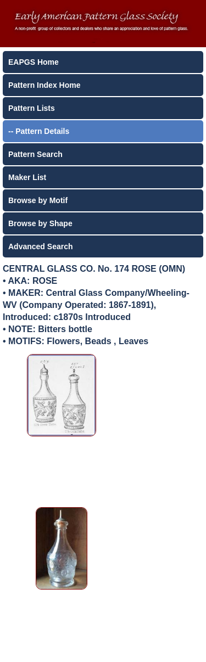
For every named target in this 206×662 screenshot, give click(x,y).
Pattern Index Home (44, 85)
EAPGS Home (33, 62)
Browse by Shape (40, 223)
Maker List (27, 177)
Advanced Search (40, 246)
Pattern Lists (31, 108)
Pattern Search (35, 154)
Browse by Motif (38, 200)
